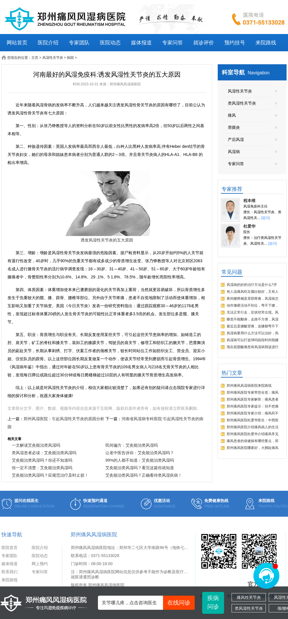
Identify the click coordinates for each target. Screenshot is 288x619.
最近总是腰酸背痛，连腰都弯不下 (252, 326)
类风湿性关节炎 (249, 608)
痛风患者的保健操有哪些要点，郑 (252, 441)
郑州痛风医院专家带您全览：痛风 (252, 392)
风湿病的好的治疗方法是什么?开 (252, 285)
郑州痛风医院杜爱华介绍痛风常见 (252, 434)
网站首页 (17, 43)
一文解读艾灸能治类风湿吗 (36, 445)
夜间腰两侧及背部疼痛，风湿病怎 (252, 299)
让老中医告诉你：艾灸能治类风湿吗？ (139, 452)
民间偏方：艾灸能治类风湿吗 (131, 445)
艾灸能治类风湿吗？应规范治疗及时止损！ (50, 475)
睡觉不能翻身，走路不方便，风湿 (252, 319)
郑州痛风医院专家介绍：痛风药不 (252, 413)
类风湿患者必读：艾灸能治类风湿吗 (44, 452)
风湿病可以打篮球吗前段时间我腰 (252, 340)
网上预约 (40, 563)
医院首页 (9, 547)
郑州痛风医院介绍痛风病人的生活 (252, 427)
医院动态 (110, 43)
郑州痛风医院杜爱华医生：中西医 (252, 420)
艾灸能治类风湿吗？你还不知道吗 (42, 460)
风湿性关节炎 (52, 58)
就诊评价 (203, 43)
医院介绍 (48, 43)
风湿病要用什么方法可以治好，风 (252, 333)
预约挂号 (234, 43)
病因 (70, 58)
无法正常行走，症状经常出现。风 (252, 312)
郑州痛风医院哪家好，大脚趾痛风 (252, 448)
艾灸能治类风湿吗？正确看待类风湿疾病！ (143, 475)
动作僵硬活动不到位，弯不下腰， (252, 305)
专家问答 (172, 43)
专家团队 (79, 43)
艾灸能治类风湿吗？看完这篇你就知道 (139, 467)
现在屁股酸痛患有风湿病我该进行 (252, 347)
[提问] (265, 218)
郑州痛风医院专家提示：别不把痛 (252, 406)
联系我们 (9, 571)
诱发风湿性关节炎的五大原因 (107, 240)
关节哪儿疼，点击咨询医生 (148, 603)
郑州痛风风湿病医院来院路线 (249, 386)
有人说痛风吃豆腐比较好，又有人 (252, 292)
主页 (34, 58)
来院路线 (265, 43)
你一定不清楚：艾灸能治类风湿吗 (42, 467)
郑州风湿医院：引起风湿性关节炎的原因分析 (64, 418)
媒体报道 (141, 43)
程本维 (249, 200)
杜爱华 (249, 226)
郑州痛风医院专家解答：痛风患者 (252, 399)
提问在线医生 (26, 500)
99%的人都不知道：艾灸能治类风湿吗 (139, 460)
